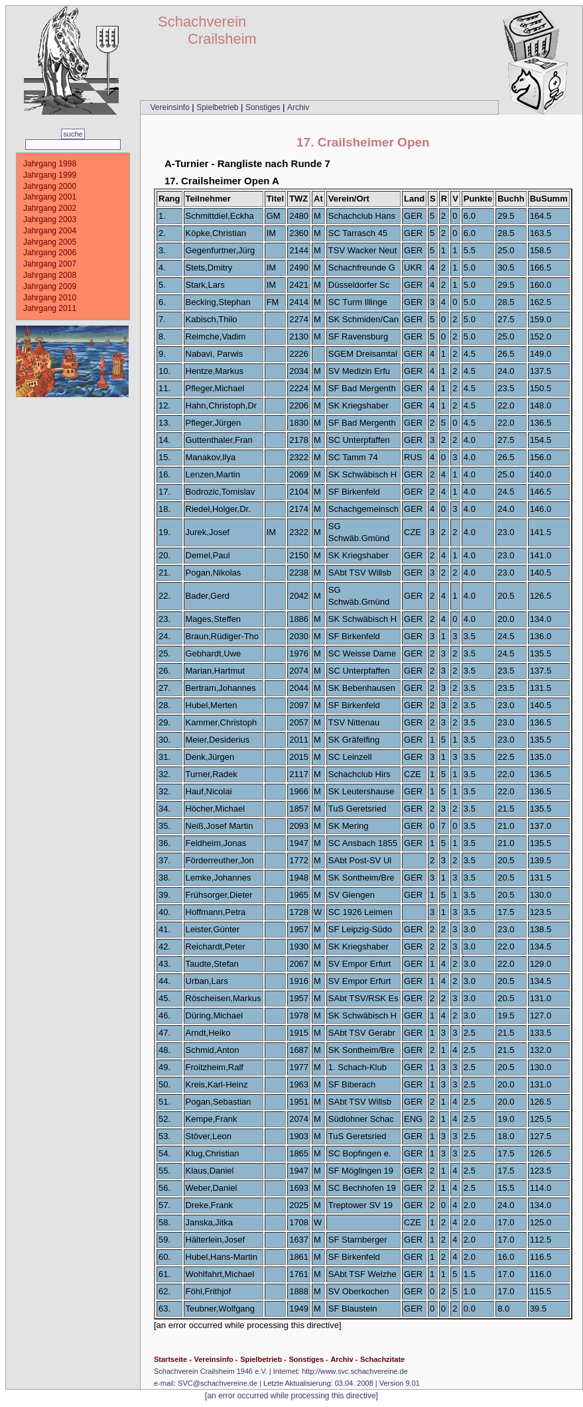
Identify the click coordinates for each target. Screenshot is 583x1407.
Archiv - (343, 1359)
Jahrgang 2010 (49, 297)
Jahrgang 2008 (49, 275)
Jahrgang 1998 (49, 163)
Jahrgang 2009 (49, 286)
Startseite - (173, 1359)
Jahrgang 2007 (49, 264)
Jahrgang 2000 (49, 186)
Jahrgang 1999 (49, 175)
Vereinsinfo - (215, 1359)
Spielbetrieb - (263, 1359)
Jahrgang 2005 (49, 242)
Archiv (298, 107)
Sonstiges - (308, 1359)
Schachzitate (382, 1359)
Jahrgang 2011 (49, 308)
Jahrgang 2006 (49, 252)
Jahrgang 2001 (49, 197)
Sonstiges (264, 107)
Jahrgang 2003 (49, 219)
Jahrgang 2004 (49, 230)
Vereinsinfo (171, 107)
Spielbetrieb (218, 107)
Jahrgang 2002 (49, 208)
